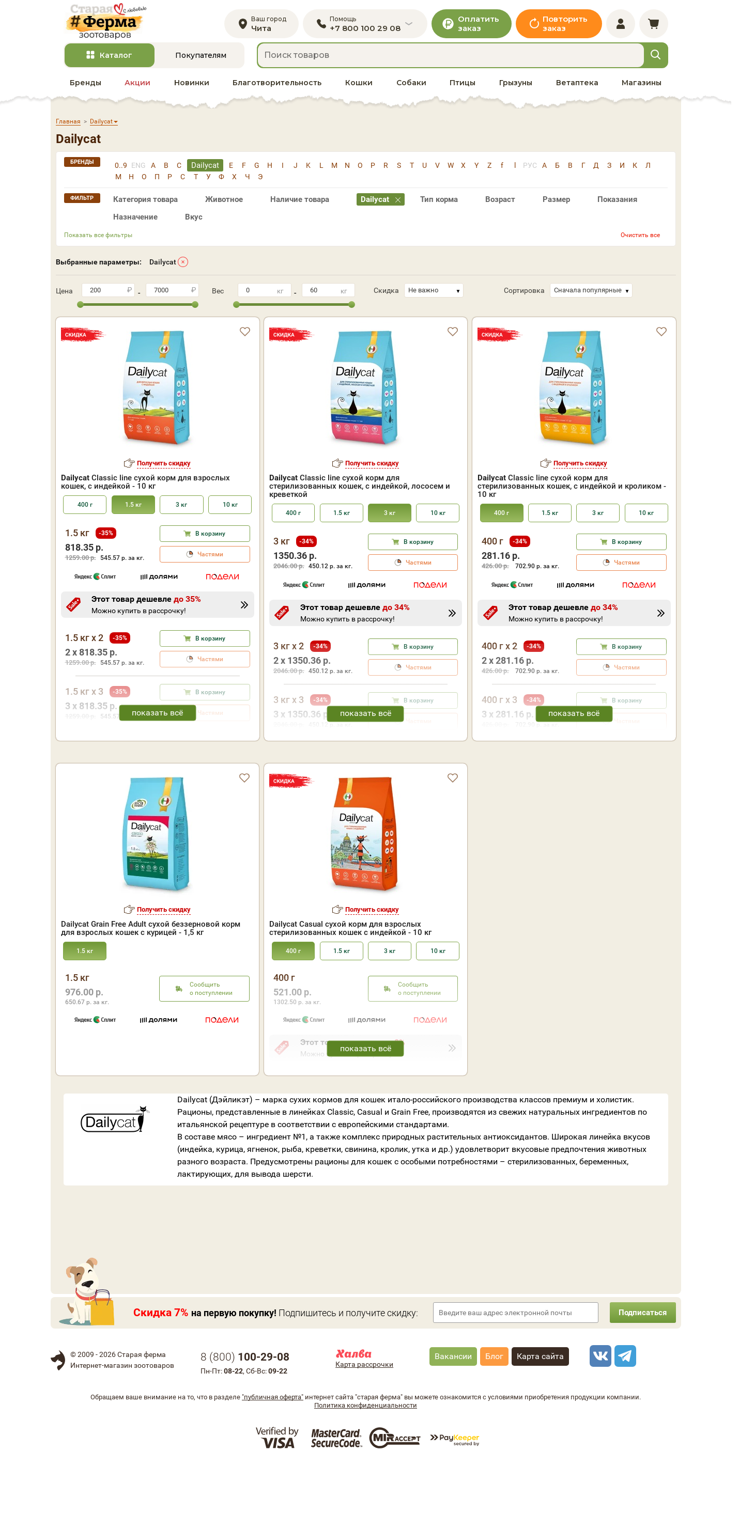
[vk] (599, 1420)
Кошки (359, 88)
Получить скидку (164, 469)
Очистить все (640, 240)
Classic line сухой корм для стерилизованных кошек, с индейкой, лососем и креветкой (359, 492)
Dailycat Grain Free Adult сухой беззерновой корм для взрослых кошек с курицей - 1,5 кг (150, 993)
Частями (210, 560)
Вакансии (453, 1421)
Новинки (191, 88)
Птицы (462, 88)
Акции (137, 88)
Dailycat (162, 267)
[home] (112, 24)
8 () (245, 1421)
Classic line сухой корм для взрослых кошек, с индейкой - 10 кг (145, 488)
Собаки (411, 88)
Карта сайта (540, 1421)
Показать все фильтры (98, 240)
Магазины (641, 88)
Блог (494, 1421)
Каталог (116, 61)
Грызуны (515, 88)
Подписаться (639, 1377)
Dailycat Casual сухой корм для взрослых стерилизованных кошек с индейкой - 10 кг (350, 993)
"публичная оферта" (272, 1461)
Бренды (85, 88)
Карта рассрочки (364, 1429)
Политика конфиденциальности (365, 1469)
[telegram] (623, 1420)
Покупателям (200, 61)
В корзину (210, 539)
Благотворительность (277, 88)
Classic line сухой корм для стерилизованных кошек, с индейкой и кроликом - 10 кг (572, 492)
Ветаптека (577, 88)
